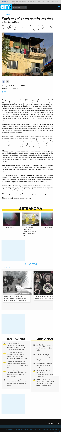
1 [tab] (4, 267)
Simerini (18, 1)
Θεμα (30, 264)
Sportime (24, 1)
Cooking (12, 3)
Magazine (55, 1)
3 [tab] (9, 267)
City (38, 1)
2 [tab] (6, 267)
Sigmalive (12, 1)
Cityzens (6, 14)
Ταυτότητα (18, 430)
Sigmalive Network (5, 2)
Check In (49, 1)
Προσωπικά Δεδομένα (41, 430)
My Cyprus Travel (20, 3)
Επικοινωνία (28, 430)
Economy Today (31, 1)
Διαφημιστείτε (54, 430)
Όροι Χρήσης (9, 430)
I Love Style (42, 1)
